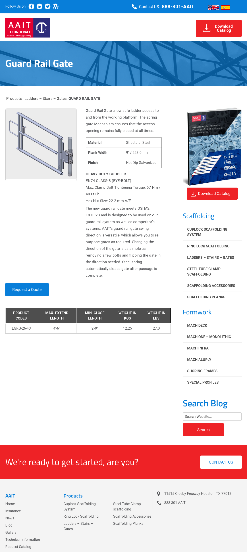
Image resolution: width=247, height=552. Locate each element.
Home (10, 504)
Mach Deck (197, 325)
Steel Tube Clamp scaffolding (203, 271)
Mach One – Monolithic (209, 337)
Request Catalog (18, 547)
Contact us (221, 462)
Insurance (13, 511)
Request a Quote (27, 289)
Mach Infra (198, 348)
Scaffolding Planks (206, 297)
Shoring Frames (202, 371)
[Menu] (238, 6)
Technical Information (22, 539)
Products (14, 98)
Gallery (10, 532)
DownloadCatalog (218, 28)
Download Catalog (210, 194)
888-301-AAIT (178, 6)
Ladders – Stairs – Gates (46, 98)
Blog (8, 525)
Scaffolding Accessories (211, 286)
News (9, 518)
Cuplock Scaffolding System (207, 232)
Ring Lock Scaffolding (208, 246)
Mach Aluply (199, 360)
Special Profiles (203, 382)
